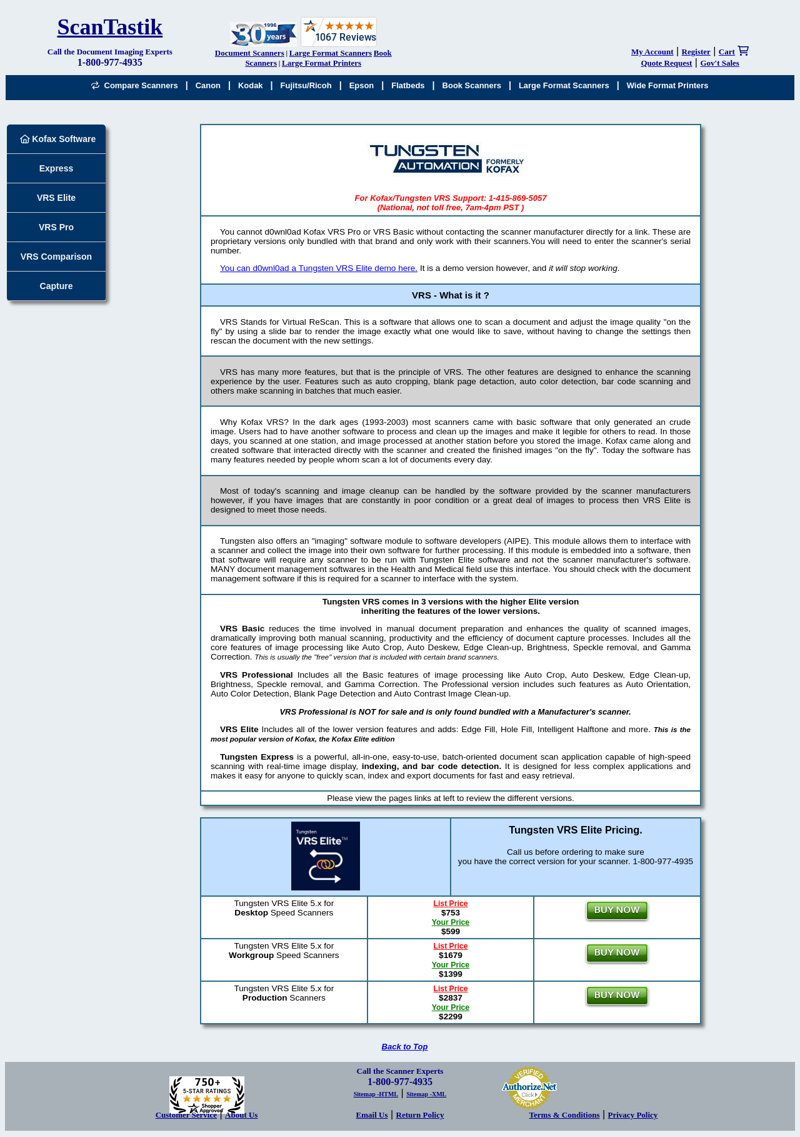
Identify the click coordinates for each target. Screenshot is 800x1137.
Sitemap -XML (426, 1094)
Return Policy (420, 1114)
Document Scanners (249, 53)
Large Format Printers (321, 63)
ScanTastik (109, 26)
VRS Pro (56, 227)
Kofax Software (58, 139)
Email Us (372, 1114)
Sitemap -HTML (376, 1094)
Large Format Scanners (330, 53)
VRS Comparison (56, 257)
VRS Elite (56, 198)
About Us (241, 1114)
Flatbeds (407, 85)
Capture (56, 286)
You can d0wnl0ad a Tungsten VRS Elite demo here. (319, 268)
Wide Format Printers (668, 85)
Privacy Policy (633, 1114)
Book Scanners (471, 85)
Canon (208, 85)
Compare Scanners (134, 85)
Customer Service (186, 1114)
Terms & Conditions (564, 1114)
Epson (361, 85)
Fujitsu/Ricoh (306, 85)
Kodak (250, 85)
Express (56, 168)
